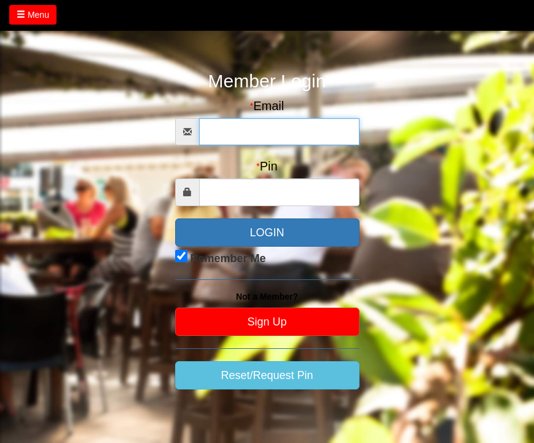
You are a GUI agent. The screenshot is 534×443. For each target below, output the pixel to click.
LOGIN (266, 232)
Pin (266, 166)
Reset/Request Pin (267, 375)
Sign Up (266, 322)
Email (267, 106)
